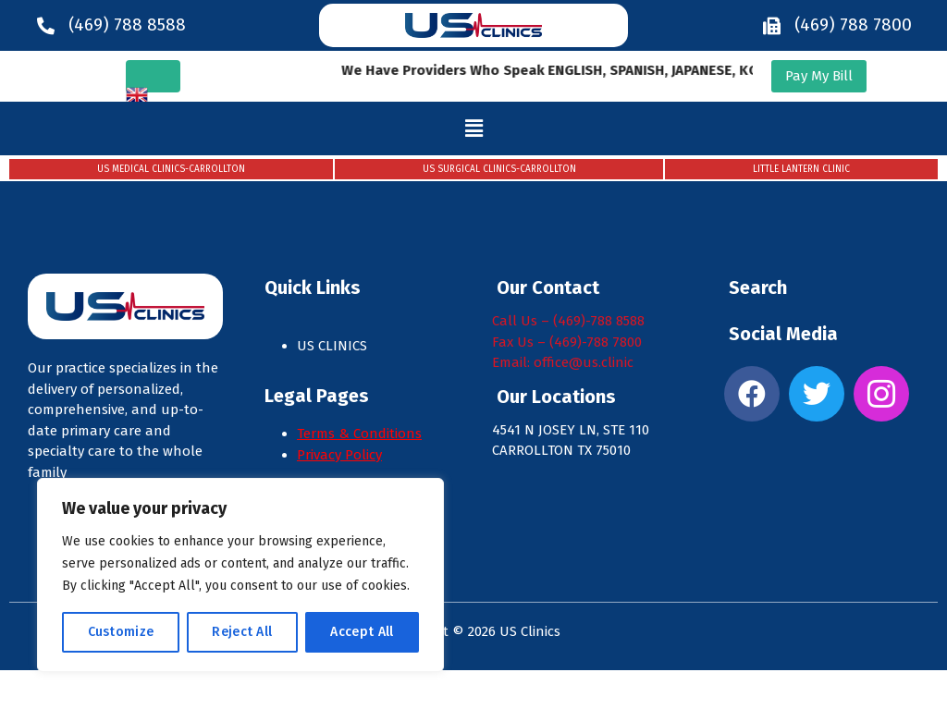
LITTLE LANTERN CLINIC (801, 169)
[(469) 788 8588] (46, 25)
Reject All (242, 632)
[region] (240, 575)
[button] (474, 128)
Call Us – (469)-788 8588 (568, 320)
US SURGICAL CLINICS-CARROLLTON (499, 169)
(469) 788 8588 (127, 24)
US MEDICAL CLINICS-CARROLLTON (171, 169)
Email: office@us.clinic (562, 362)
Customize (121, 632)
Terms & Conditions (359, 433)
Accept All (361, 632)
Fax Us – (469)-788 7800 (567, 342)
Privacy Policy (339, 454)
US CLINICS (334, 345)
